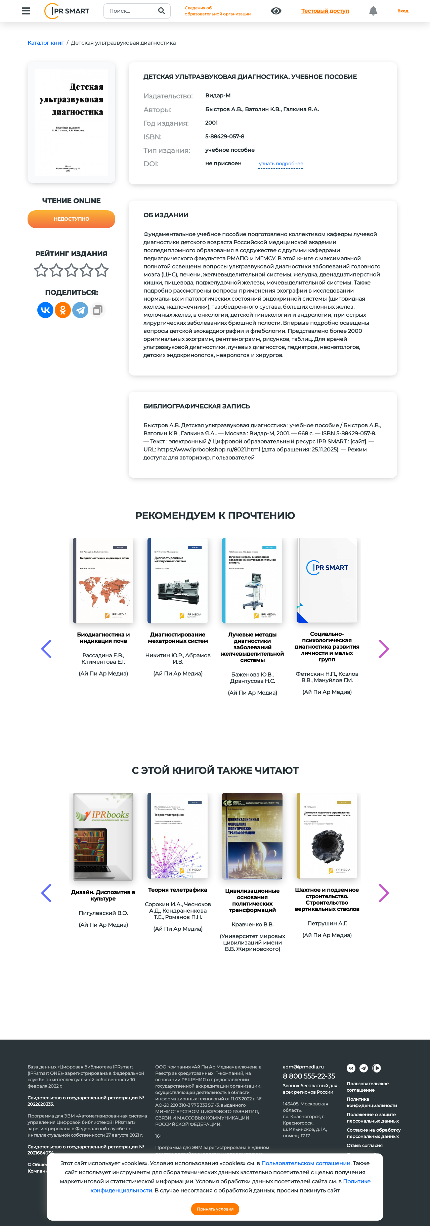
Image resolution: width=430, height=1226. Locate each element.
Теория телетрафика (177, 890)
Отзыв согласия (365, 1145)
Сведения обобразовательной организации (218, 10)
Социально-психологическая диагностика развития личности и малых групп (327, 647)
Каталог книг (46, 43)
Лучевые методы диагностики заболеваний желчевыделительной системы (252, 647)
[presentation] (46, 649)
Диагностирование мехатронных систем (178, 637)
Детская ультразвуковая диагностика (123, 43)
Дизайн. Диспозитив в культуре (103, 895)
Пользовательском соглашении (305, 1163)
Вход (402, 10)
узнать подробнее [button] (280, 164)
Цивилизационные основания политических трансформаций (252, 900)
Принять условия (215, 1209)
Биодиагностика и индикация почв (103, 637)
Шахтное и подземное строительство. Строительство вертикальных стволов (327, 899)
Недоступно (71, 219)
